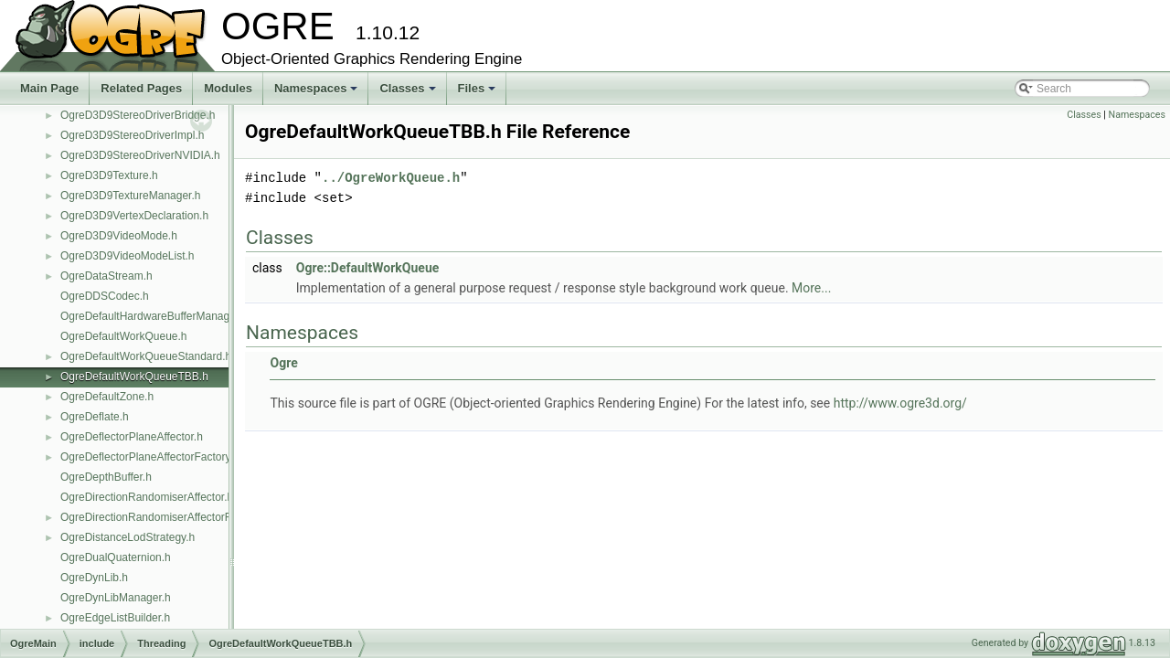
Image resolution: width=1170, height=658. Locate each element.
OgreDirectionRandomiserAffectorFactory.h (165, 517)
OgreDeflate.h (94, 416)
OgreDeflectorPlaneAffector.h (131, 436)
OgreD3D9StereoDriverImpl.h (132, 135)
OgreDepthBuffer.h (106, 477)
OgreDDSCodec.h (104, 296)
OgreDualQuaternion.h (115, 557)
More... (811, 288)
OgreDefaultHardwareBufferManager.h (154, 316)
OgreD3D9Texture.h (109, 175)
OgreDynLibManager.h (115, 597)
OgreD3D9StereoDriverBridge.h (137, 115)
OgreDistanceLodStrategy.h (127, 537)
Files (478, 93)
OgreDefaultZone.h (107, 396)
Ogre (283, 363)
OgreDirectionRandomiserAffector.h (146, 497)
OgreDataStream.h (106, 276)
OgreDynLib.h (94, 577)
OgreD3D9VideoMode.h (118, 235)
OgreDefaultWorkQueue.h (123, 336)
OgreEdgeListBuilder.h (115, 617)
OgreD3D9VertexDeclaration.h (134, 215)
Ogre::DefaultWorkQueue (368, 267)
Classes (408, 93)
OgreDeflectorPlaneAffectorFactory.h (149, 457)
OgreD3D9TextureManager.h (130, 195)
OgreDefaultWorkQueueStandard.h (145, 356)
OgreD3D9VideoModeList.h (127, 255)
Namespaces (317, 93)
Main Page (49, 88)
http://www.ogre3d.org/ (900, 403)
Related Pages (141, 88)
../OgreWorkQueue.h (391, 177)
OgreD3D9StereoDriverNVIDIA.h (140, 155)
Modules (228, 88)
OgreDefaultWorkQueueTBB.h (134, 376)
